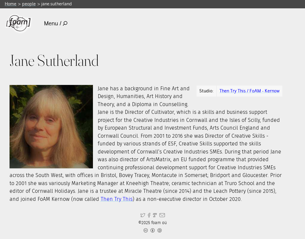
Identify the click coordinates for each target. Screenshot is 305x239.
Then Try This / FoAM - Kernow (250, 91)
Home (10, 4)
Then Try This (117, 199)
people (29, 4)
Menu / (56, 23)
